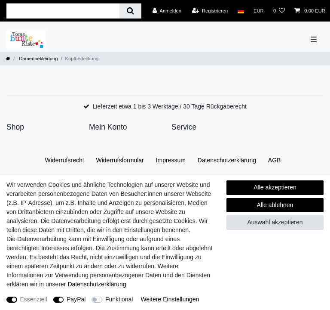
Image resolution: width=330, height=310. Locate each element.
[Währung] (259, 11)
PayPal (76, 299)
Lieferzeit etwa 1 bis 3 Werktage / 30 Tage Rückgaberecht (170, 106)
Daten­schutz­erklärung (227, 160)
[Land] (240, 11)
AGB (274, 160)
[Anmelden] (167, 11)
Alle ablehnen (275, 205)
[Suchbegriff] (62, 11)
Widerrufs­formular (120, 160)
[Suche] (130, 11)
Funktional (119, 299)
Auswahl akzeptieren (274, 222)
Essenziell (33, 299)
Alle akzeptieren (275, 187)
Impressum (171, 160)
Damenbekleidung (38, 58)
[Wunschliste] (279, 11)
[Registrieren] (209, 11)
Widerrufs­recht (64, 160)
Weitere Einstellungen (170, 299)
